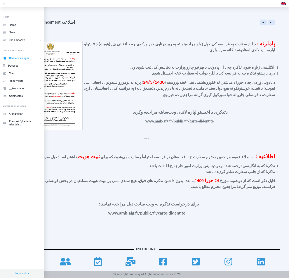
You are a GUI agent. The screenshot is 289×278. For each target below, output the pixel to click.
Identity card (13, 80)
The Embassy (22, 40)
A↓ (281, 22)
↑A (272, 22)
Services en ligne (22, 58)
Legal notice (22, 273)
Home (9, 25)
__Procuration (22, 88)
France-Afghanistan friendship (22, 123)
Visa (8, 73)
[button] (283, 3)
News (9, 32)
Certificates (22, 96)
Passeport (11, 65)
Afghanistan (22, 113)
